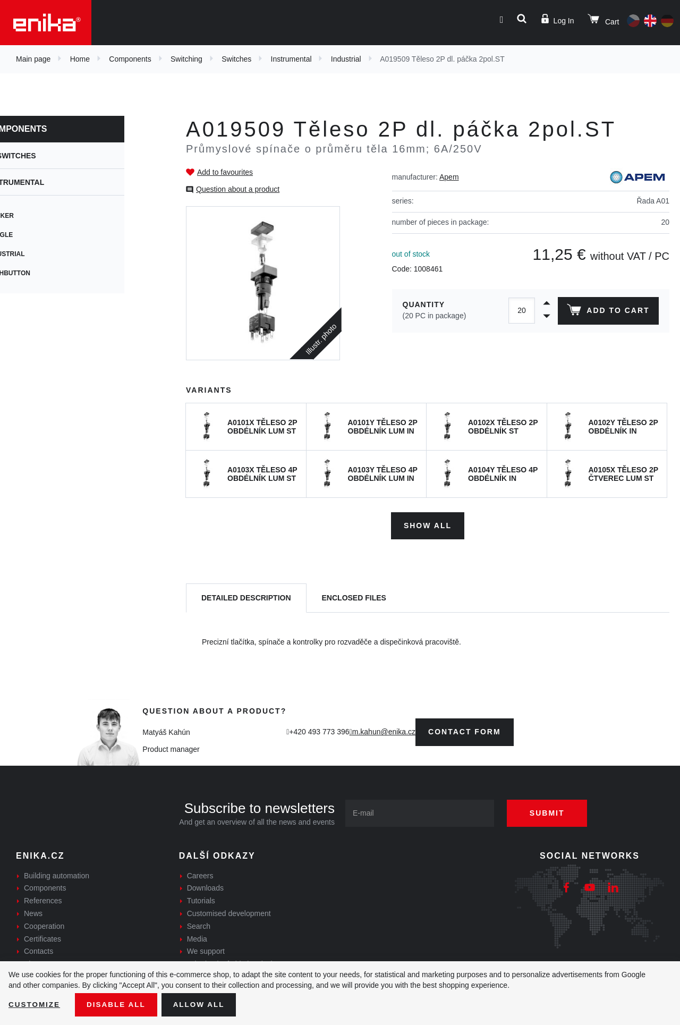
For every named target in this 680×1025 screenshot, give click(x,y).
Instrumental (291, 59)
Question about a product (237, 189)
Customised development (229, 912)
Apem (449, 177)
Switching (186, 59)
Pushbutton (43, 273)
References (43, 899)
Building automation (56, 874)
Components (130, 59)
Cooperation (44, 925)
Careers (200, 874)
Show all (428, 524)
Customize (35, 1004)
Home (80, 59)
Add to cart (607, 312)
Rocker (35, 215)
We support (206, 950)
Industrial (346, 59)
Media (197, 937)
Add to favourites (225, 172)
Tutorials (201, 899)
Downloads (205, 887)
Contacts (38, 950)
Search (198, 925)
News (33, 912)
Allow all (203, 1004)
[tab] (246, 597)
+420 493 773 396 (319, 730)
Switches (236, 59)
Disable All (118, 1004)
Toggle (34, 235)
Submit (550, 811)
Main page (33, 59)
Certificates (42, 937)
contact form (464, 730)
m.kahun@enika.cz (383, 730)
